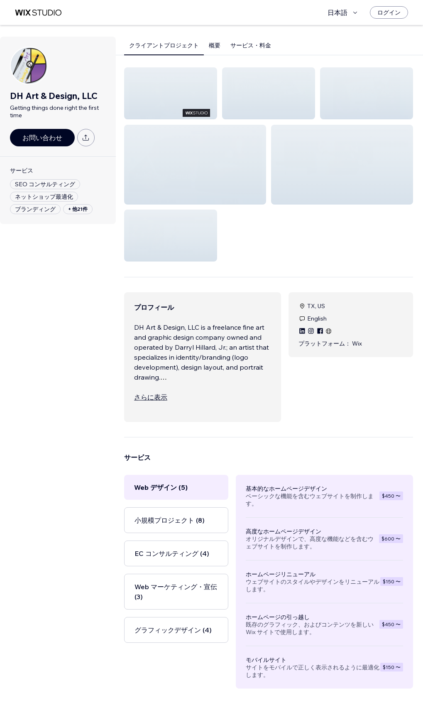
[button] (170, 93)
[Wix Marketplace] (38, 12)
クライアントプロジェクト (164, 45)
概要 (214, 45)
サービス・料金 (250, 45)
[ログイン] (389, 12)
